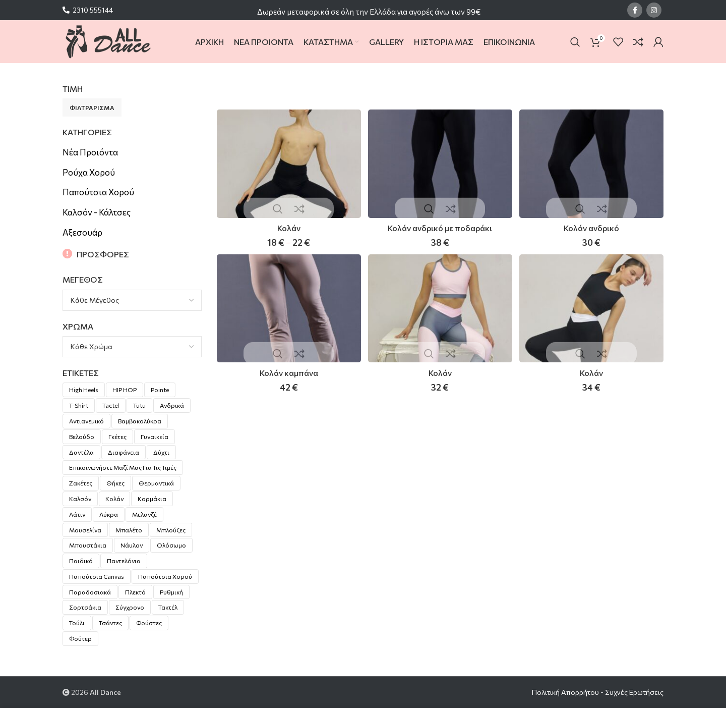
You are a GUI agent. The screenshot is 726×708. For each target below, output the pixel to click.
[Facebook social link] (634, 10)
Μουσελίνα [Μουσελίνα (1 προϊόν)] (85, 529)
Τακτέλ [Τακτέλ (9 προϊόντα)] (167, 607)
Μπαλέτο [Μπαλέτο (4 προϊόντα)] (128, 529)
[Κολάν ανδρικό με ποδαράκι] (440, 163)
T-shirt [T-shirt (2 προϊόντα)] (78, 405)
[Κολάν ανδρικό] (592, 163)
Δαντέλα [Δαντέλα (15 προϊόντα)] (81, 452)
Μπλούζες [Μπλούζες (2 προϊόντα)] (171, 529)
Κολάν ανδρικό (592, 226)
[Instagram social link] (653, 10)
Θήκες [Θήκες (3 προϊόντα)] (115, 482)
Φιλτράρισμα (92, 107)
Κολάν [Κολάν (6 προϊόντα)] (114, 498)
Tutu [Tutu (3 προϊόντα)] (139, 405)
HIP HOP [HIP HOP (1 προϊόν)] (124, 389)
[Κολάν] (288, 163)
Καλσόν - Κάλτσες (97, 212)
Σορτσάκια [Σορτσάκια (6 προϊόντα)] (85, 607)
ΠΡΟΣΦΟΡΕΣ (103, 254)
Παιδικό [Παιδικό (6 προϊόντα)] (81, 560)
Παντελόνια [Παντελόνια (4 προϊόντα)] (124, 560)
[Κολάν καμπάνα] (288, 309)
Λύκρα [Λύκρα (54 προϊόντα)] (108, 514)
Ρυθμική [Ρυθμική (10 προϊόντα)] (171, 591)
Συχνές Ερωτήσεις (634, 692)
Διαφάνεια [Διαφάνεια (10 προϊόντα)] (123, 452)
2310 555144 (93, 10)
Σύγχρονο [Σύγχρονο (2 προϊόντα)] (129, 607)
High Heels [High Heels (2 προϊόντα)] (83, 389)
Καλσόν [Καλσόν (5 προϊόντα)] (80, 498)
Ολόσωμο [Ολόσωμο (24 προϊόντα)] (171, 545)
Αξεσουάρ (82, 232)
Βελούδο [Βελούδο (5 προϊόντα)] (81, 436)
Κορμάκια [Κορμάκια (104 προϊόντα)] (152, 498)
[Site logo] (108, 40)
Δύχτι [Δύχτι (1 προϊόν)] (161, 452)
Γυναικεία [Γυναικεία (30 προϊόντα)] (154, 436)
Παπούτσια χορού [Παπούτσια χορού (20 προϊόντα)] (165, 576)
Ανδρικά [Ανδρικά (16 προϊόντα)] (172, 405)
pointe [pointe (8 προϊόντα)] (160, 389)
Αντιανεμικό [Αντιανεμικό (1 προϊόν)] (86, 420)
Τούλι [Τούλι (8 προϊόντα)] (77, 622)
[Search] (575, 42)
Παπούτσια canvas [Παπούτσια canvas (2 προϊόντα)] (96, 576)
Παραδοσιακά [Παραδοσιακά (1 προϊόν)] (90, 591)
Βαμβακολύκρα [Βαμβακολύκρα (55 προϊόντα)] (139, 420)
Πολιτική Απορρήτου (565, 692)
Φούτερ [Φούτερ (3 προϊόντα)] (80, 638)
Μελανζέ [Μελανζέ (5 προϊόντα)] (144, 514)
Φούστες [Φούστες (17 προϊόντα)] (149, 622)
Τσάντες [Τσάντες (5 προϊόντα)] (110, 622)
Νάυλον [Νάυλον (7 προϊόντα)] (131, 545)
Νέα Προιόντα (90, 152)
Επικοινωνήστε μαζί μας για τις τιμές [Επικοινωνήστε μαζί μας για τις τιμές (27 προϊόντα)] (122, 467)
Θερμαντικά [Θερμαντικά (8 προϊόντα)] (156, 482)
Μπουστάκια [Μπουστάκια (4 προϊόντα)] (87, 545)
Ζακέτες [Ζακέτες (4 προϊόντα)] (80, 482)
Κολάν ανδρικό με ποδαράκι (440, 226)
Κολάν (287, 226)
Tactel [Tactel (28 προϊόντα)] (110, 405)
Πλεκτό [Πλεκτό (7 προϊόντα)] (135, 591)
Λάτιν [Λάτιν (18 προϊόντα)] (77, 514)
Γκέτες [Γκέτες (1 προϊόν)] (117, 436)
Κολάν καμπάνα (288, 372)
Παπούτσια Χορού (98, 192)
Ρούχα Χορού (89, 172)
